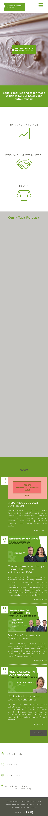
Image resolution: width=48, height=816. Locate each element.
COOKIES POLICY (30, 808)
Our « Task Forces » (24, 217)
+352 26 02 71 (11, 765)
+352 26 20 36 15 (12, 775)
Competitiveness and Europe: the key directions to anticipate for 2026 (26, 569)
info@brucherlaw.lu (13, 754)
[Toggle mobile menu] (41, 5)
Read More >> (40, 530)
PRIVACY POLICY (27, 804)
